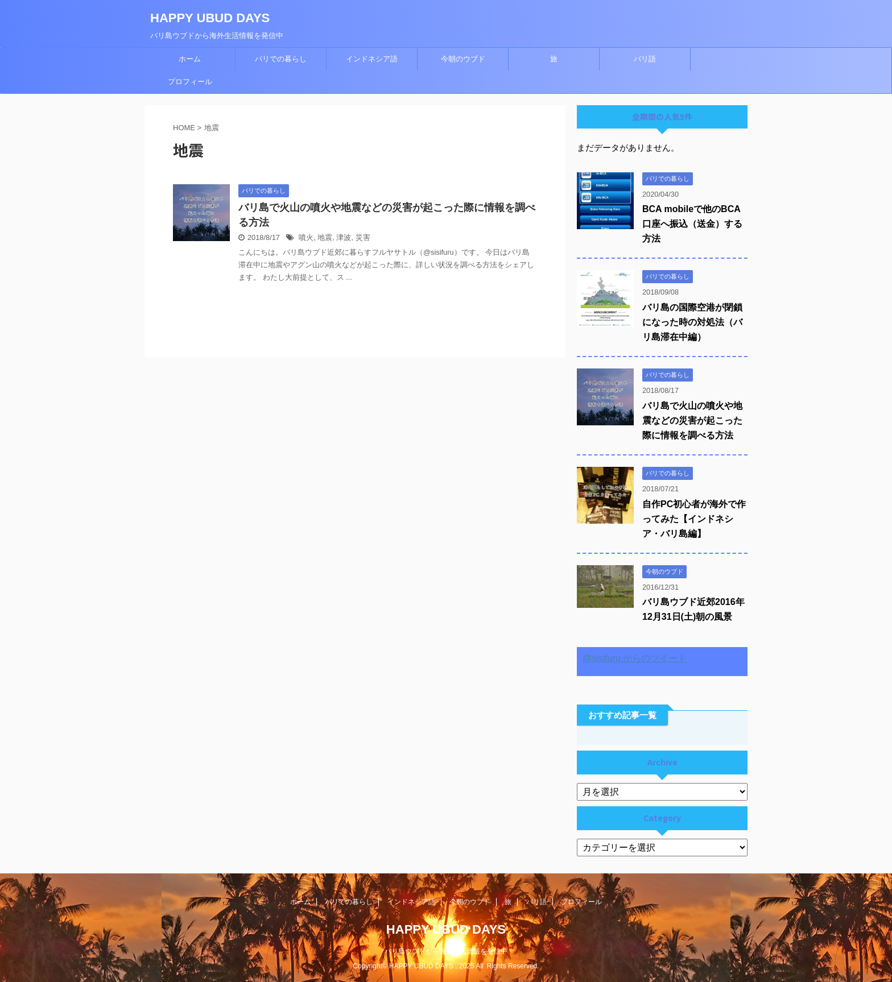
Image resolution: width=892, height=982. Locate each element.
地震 (324, 237)
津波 (343, 237)
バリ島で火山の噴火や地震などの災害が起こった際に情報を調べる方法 (692, 420)
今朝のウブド (463, 59)
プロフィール (190, 81)
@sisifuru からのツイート (635, 658)
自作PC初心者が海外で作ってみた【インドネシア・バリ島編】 (694, 518)
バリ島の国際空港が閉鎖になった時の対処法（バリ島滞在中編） (692, 322)
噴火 (306, 237)
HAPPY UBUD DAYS (210, 18)
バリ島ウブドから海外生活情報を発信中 (446, 951)
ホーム (190, 59)
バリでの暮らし (281, 59)
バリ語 (645, 59)
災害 (363, 237)
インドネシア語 (372, 59)
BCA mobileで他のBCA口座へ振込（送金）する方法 (692, 223)
